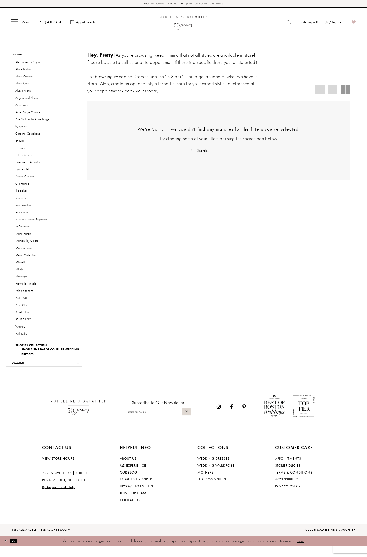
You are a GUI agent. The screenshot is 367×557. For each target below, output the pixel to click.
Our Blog (128, 482)
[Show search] (288, 24)
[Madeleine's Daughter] (78, 417)
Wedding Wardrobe (215, 476)
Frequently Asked (136, 489)
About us (128, 469)
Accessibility (286, 489)
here (300, 551)
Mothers (205, 482)
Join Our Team (133, 503)
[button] (20, 24)
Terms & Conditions (293, 482)
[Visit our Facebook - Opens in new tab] (231, 417)
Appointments (288, 469)
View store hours (58, 469)
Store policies (287, 476)
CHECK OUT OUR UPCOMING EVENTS (219, 4)
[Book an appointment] (83, 24)
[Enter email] (158, 422)
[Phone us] (50, 24)
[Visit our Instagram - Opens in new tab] (218, 417)
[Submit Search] (192, 152)
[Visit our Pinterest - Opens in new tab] (244, 417)
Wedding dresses (213, 469)
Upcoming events (136, 496)
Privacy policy (288, 496)
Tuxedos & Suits (211, 489)
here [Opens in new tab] (181, 85)
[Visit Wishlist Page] (353, 24)
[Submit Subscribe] (185, 422)
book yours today (142, 92)
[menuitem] (20, 24)
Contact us (131, 510)
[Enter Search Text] (219, 152)
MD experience (133, 476)
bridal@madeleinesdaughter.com (40, 540)
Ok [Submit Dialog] (19, 551)
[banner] (183, 23)
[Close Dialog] (7, 551)
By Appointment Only (58, 497)
